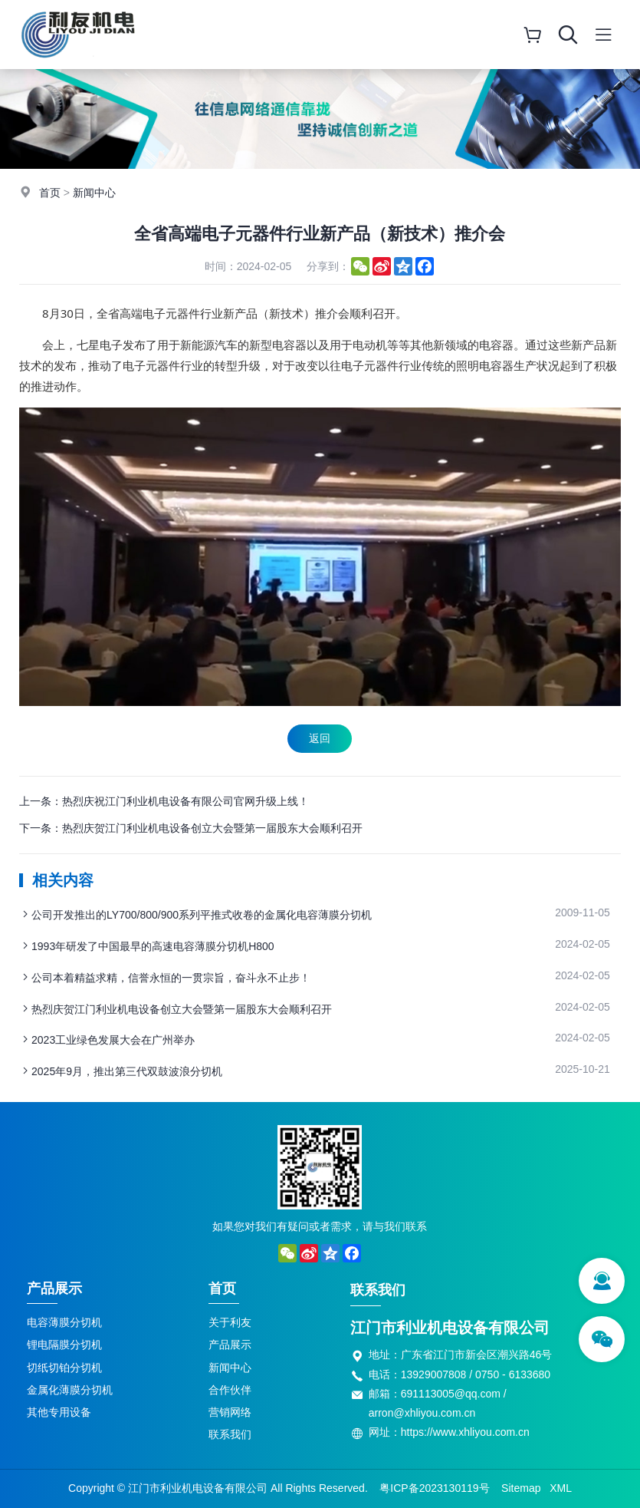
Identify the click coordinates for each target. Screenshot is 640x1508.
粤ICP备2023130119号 (434, 1488)
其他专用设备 (59, 1412)
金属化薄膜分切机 (70, 1390)
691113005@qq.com (451, 1394)
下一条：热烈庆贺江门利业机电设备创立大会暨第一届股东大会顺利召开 (191, 828)
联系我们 (229, 1434)
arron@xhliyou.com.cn (422, 1413)
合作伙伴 (229, 1390)
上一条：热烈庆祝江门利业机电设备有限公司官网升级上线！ (164, 801)
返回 (319, 738)
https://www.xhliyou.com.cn (465, 1432)
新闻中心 (94, 192)
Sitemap (520, 1488)
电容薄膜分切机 (64, 1322)
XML (561, 1488)
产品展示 (54, 1288)
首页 (50, 192)
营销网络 (229, 1412)
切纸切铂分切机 (64, 1367)
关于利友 (229, 1322)
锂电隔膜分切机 (64, 1344)
